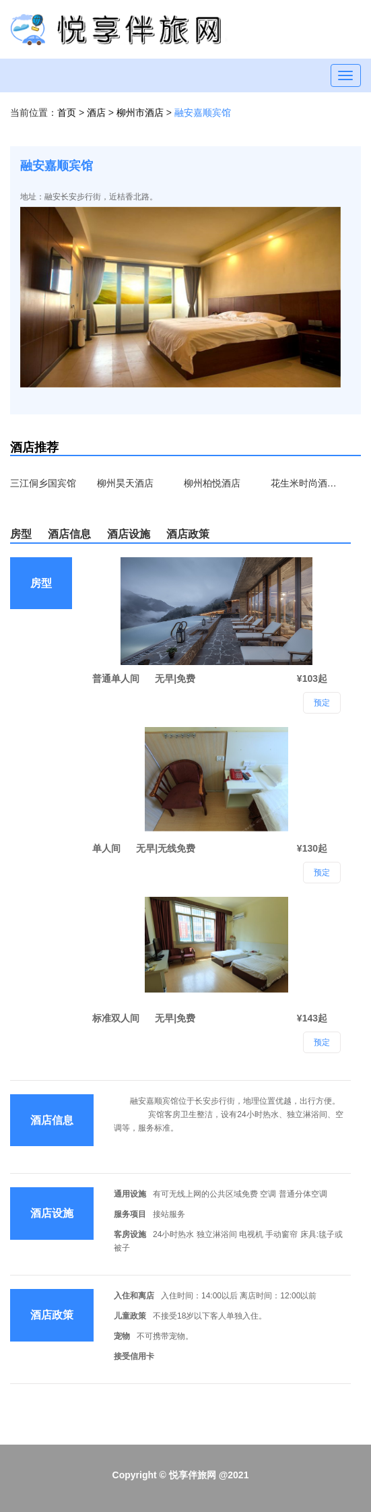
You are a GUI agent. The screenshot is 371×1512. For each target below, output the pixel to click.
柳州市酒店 (141, 112)
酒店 (97, 112)
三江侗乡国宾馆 (43, 483)
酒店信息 (69, 534)
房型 (21, 534)
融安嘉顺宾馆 (202, 112)
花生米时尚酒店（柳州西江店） (304, 483)
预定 (322, 1042)
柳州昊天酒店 (125, 483)
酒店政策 (187, 534)
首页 (66, 112)
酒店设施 (128, 534)
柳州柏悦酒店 (212, 483)
